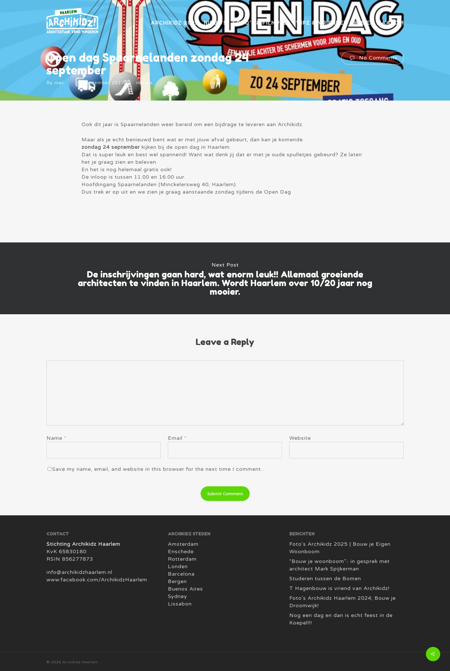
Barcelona (181, 574)
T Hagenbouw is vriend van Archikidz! (339, 588)
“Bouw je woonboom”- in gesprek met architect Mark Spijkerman (339, 565)
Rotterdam (182, 559)
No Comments (372, 58)
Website (300, 438)
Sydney (177, 596)
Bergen (177, 581)
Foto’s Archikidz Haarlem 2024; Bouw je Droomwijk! (342, 602)
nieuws (144, 83)
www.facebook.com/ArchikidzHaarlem (96, 579)
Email (177, 438)
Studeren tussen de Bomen (325, 578)
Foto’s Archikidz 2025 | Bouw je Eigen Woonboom (340, 548)
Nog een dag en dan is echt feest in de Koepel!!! (341, 619)
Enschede (181, 551)
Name (56, 438)
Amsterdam (183, 544)
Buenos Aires (185, 589)
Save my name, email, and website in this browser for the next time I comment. (157, 469)
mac (59, 83)
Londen (178, 566)
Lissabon (180, 604)
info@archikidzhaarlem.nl (79, 572)
